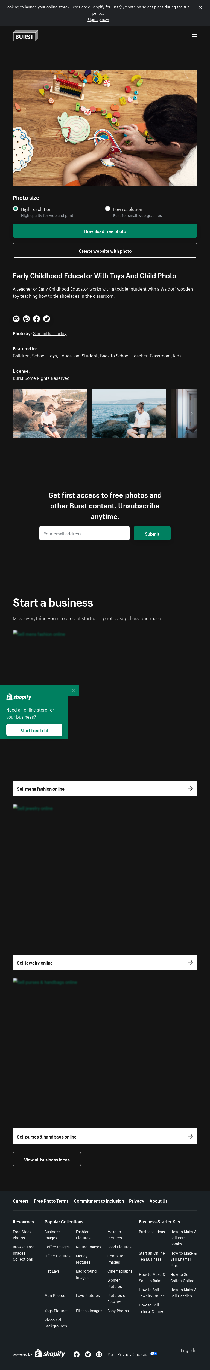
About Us (159, 1200)
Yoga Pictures (56, 1310)
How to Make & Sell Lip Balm (152, 1277)
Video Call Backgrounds (56, 1323)
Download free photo (105, 230)
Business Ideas (152, 1231)
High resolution (36, 209)
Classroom (160, 355)
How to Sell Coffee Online (182, 1277)
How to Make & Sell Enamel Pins (183, 1259)
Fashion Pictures (83, 1234)
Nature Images (88, 1246)
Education (69, 355)
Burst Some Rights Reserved (41, 377)
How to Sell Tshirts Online (151, 1308)
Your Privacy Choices (132, 1353)
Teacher (139, 355)
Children (21, 355)
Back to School (114, 355)
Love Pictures (88, 1295)
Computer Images (116, 1258)
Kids (177, 355)
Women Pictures (114, 1283)
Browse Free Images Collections (23, 1252)
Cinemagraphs (119, 1271)
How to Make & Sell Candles (183, 1292)
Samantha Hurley (49, 332)
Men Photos (55, 1295)
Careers (21, 1200)
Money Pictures (83, 1258)
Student (90, 355)
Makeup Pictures (114, 1234)
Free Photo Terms (51, 1200)
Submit (152, 533)
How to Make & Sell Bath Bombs (183, 1237)
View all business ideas (47, 1159)
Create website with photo (105, 250)
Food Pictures (119, 1246)
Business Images (52, 1234)
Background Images (86, 1274)
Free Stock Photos (22, 1234)
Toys (52, 355)
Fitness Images (89, 1310)
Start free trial (34, 729)
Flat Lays (52, 1271)
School (38, 355)
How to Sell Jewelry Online (152, 1292)
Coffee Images (57, 1246)
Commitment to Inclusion (99, 1200)
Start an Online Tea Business (152, 1256)
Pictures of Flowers (117, 1298)
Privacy (136, 1200)
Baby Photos (118, 1310)
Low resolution (127, 209)
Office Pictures (58, 1255)
